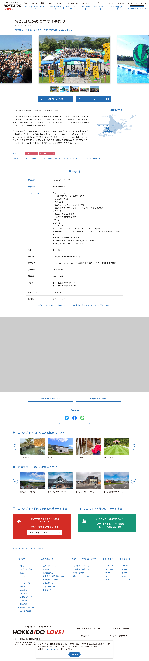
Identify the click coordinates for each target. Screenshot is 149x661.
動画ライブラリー (27, 607)
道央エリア (31, 153)
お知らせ (23, 600)
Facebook (108, 566)
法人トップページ (50, 566)
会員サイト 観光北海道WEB (54, 576)
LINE (106, 576)
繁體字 (124, 569)
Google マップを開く (104, 398)
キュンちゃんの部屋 (100, 8)
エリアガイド (87, 3)
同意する (74, 654)
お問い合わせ (78, 573)
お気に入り (136, 4)
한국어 (124, 576)
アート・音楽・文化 (51, 158)
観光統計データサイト (51, 579)
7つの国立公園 (85, 8)
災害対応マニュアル (81, 576)
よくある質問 (25, 611)
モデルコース (73, 3)
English (125, 566)
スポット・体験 (38, 3)
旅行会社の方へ (49, 573)
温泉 (50, 3)
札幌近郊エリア (47, 153)
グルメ (99, 3)
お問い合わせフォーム (121, 635)
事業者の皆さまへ (137, 8)
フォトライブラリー (50, 586)
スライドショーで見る (52, 99)
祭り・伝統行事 (33, 158)
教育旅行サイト (49, 583)
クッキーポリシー (50, 649)
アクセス (121, 3)
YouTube (108, 573)
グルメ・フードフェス (72, 158)
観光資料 (23, 604)
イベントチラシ (59, 298)
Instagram (108, 569)
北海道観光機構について (82, 569)
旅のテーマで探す (71, 8)
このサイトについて (81, 566)
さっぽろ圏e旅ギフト (117, 8)
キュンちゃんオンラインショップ (35, 8)
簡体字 (124, 573)
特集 (26, 3)
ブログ (107, 579)
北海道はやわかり (55, 8)
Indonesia (126, 579)
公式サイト (57, 292)
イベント (60, 3)
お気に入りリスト (27, 597)
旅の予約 (110, 3)
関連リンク (47, 590)
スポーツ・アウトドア (94, 158)
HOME (15, 548)
